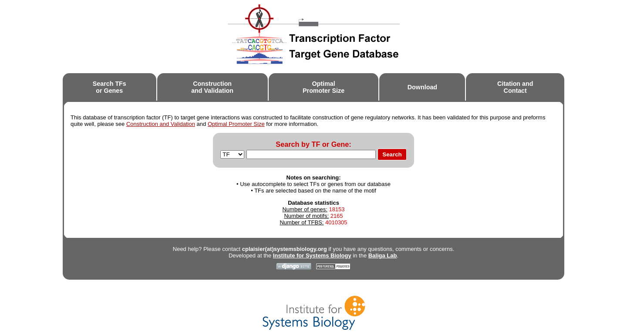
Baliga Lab (382, 255)
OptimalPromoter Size (323, 87)
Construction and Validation (160, 124)
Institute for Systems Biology (312, 255)
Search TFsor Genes (109, 87)
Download (422, 87)
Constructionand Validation (212, 87)
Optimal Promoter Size (236, 124)
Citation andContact (515, 87)
